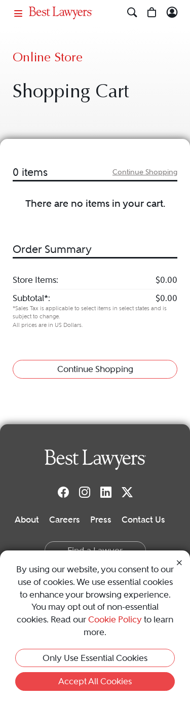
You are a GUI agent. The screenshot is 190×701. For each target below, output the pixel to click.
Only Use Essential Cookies (95, 658)
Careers (64, 519)
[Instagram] (84, 491)
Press (100, 519)
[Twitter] (127, 491)
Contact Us (143, 519)
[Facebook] (63, 491)
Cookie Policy (115, 619)
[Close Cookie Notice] (179, 562)
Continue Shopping (144, 172)
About (27, 519)
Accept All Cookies (95, 681)
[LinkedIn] (105, 491)
